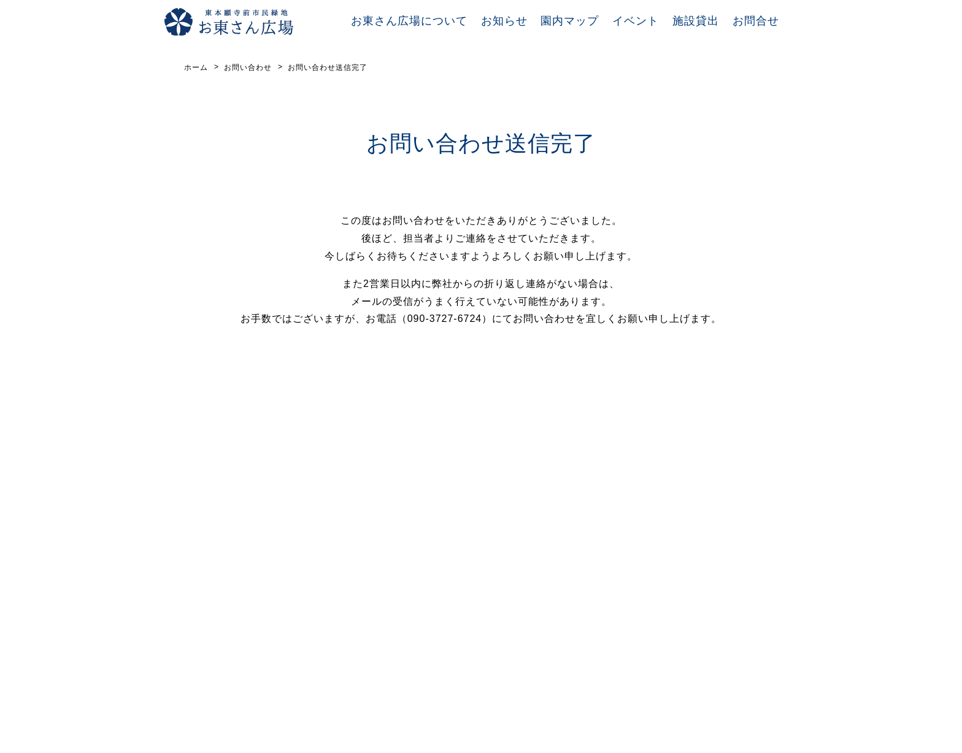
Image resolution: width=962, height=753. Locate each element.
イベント (635, 21)
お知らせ (504, 21)
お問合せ (756, 21)
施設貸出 (695, 21)
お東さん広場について (409, 21)
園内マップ (570, 21)
